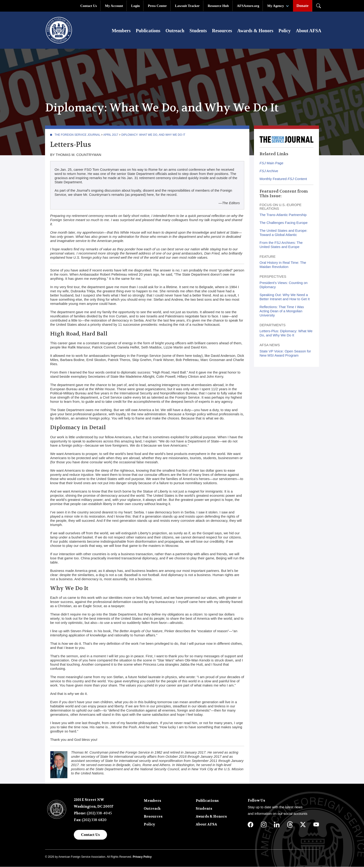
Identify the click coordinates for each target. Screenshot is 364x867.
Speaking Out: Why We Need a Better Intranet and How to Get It (285, 297)
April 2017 (110, 135)
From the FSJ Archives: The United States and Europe (281, 245)
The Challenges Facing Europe (284, 223)
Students (198, 30)
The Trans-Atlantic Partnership (283, 215)
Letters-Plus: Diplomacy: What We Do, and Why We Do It (286, 333)
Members (121, 30)
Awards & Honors (255, 30)
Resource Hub (218, 6)
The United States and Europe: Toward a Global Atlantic (283, 233)
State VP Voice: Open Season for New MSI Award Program (285, 353)
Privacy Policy (142, 857)
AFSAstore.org (248, 6)
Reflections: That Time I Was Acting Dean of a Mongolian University (282, 311)
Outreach (175, 30)
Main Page (271, 163)
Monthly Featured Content (283, 179)
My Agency (275, 6)
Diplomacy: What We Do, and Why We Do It (153, 135)
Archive (269, 171)
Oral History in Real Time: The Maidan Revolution (283, 265)
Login (135, 6)
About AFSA (308, 30)
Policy (285, 30)
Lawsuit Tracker (187, 6)
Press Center (157, 6)
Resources (222, 30)
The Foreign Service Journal (77, 135)
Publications (148, 30)
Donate (302, 5)
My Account (114, 6)
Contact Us (88, 6)
